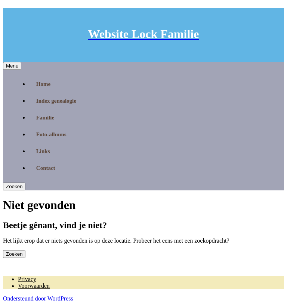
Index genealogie (56, 101)
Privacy (27, 279)
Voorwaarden (34, 286)
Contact (45, 168)
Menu (12, 66)
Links (43, 151)
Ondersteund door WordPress (38, 298)
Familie (45, 118)
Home (43, 84)
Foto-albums (51, 134)
